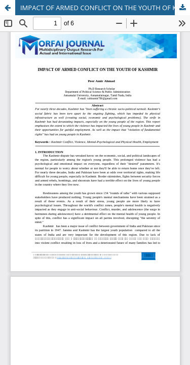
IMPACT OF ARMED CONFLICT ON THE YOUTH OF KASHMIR (105, 7)
